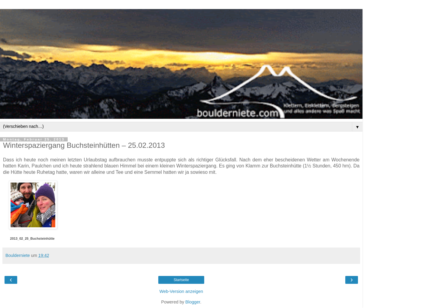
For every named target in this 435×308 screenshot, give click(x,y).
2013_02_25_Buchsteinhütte (32, 238)
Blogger (192, 302)
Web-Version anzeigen (181, 291)
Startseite (181, 280)
